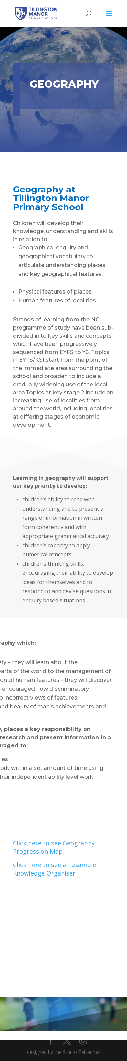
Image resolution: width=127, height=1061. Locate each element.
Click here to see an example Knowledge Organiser (54, 869)
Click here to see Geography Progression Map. (54, 847)
